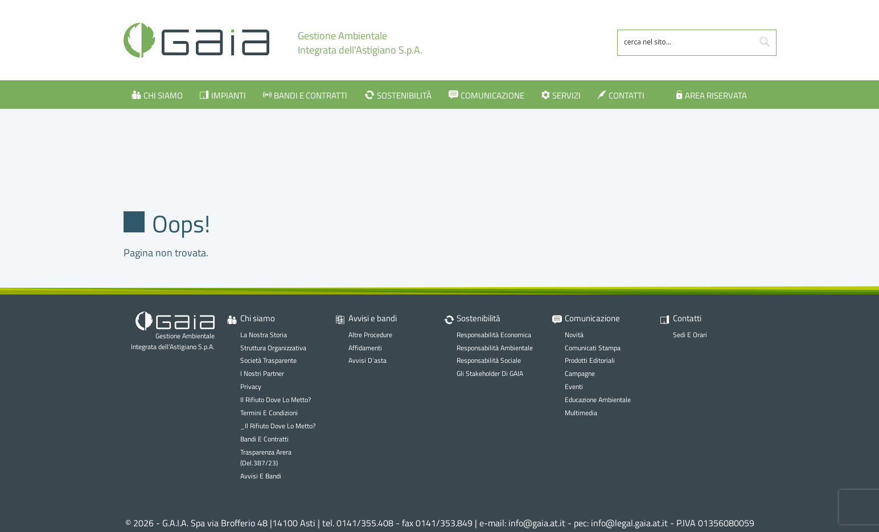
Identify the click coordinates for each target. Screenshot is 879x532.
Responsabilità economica (494, 334)
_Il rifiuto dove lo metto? (277, 425)
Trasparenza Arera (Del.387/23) (265, 457)
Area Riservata (716, 95)
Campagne (580, 373)
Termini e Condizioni (269, 412)
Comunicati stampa (593, 347)
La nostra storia (263, 334)
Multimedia (581, 412)
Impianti (228, 95)
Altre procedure (370, 334)
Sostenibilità (404, 95)
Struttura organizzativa (273, 347)
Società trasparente (268, 360)
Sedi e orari (690, 334)
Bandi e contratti (310, 95)
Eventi (574, 386)
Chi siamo (163, 95)
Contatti (626, 95)
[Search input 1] (686, 42)
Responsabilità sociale (489, 360)
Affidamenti (365, 347)
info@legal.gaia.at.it (629, 523)
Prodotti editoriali (590, 360)
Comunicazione (492, 95)
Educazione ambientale (598, 399)
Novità (574, 334)
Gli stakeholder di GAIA (490, 373)
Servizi (566, 95)
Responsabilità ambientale (495, 347)
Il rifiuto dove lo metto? (275, 399)
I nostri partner (262, 373)
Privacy (250, 386)
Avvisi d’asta (367, 360)
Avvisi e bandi (260, 475)
